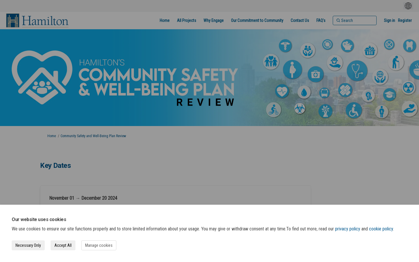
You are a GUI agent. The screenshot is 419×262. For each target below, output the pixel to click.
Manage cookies (99, 245)
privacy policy (347, 229)
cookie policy (381, 229)
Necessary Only (28, 245)
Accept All (63, 245)
